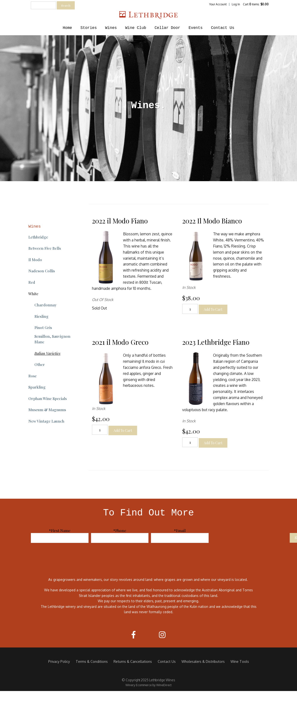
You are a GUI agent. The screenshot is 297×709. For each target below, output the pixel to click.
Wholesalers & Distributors (203, 661)
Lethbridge (38, 236)
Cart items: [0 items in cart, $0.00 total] (256, 4)
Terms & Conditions (92, 661)
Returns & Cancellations (133, 661)
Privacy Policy (59, 661)
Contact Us (222, 28)
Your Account (218, 4)
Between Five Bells (44, 248)
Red (31, 282)
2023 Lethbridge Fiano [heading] (215, 341)
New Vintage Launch (46, 421)
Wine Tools (240, 661)
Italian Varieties (47, 353)
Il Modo (35, 259)
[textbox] (43, 5)
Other (39, 364)
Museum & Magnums (47, 409)
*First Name (59, 530)
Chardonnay (45, 304)
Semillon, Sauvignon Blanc (52, 339)
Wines (111, 28)
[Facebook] (133, 634)
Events (196, 28)
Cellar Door (167, 28)
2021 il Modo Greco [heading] (120, 341)
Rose (32, 375)
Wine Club (135, 28)
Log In (236, 4)
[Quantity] (190, 309)
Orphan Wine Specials (47, 398)
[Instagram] (162, 634)
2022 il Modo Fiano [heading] (120, 220)
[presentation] (250, 537)
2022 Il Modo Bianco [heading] (212, 220)
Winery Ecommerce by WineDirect (148, 685)
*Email (180, 530)
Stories (89, 28)
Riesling (41, 316)
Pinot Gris (43, 327)
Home (67, 28)
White (33, 293)
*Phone (119, 530)
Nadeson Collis (41, 270)
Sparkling (37, 387)
